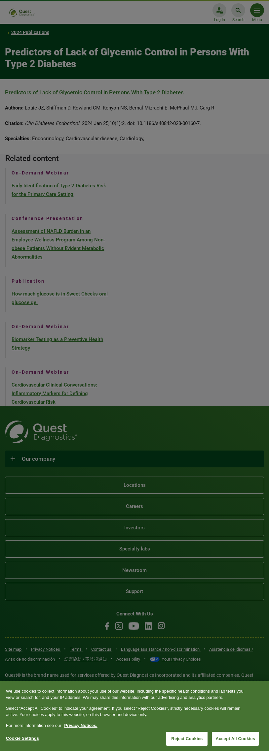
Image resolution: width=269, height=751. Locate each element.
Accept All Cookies (235, 738)
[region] (134, 716)
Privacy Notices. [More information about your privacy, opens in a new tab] (80, 725)
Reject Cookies (187, 738)
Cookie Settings (22, 738)
